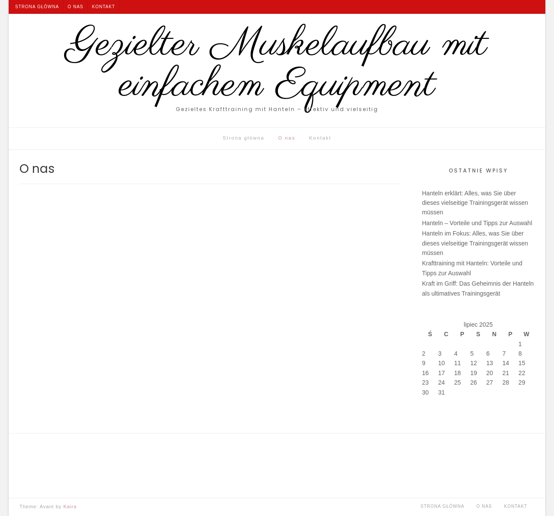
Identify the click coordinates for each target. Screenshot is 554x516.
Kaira (70, 506)
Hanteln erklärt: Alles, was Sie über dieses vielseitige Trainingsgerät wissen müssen (475, 203)
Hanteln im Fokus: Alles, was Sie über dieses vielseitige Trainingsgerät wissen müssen (475, 243)
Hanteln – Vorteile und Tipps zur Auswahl (477, 223)
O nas (75, 6)
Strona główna (37, 6)
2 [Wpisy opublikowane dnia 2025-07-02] (423, 353)
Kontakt (103, 6)
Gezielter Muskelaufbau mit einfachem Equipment (277, 65)
